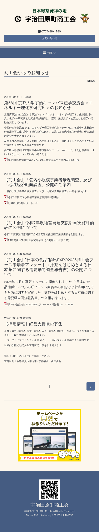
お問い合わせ (49, 38)
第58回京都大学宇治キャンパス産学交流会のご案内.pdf (39, 160)
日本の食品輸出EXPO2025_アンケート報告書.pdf (35, 304)
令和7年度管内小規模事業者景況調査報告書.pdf (34, 197)
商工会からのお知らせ (26, 73)
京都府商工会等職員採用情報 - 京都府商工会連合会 (32, 361)
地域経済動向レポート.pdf (22, 203)
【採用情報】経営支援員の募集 (33, 324)
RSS (91, 81)
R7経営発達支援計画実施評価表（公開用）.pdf (34, 240)
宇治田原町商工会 (49, 505)
